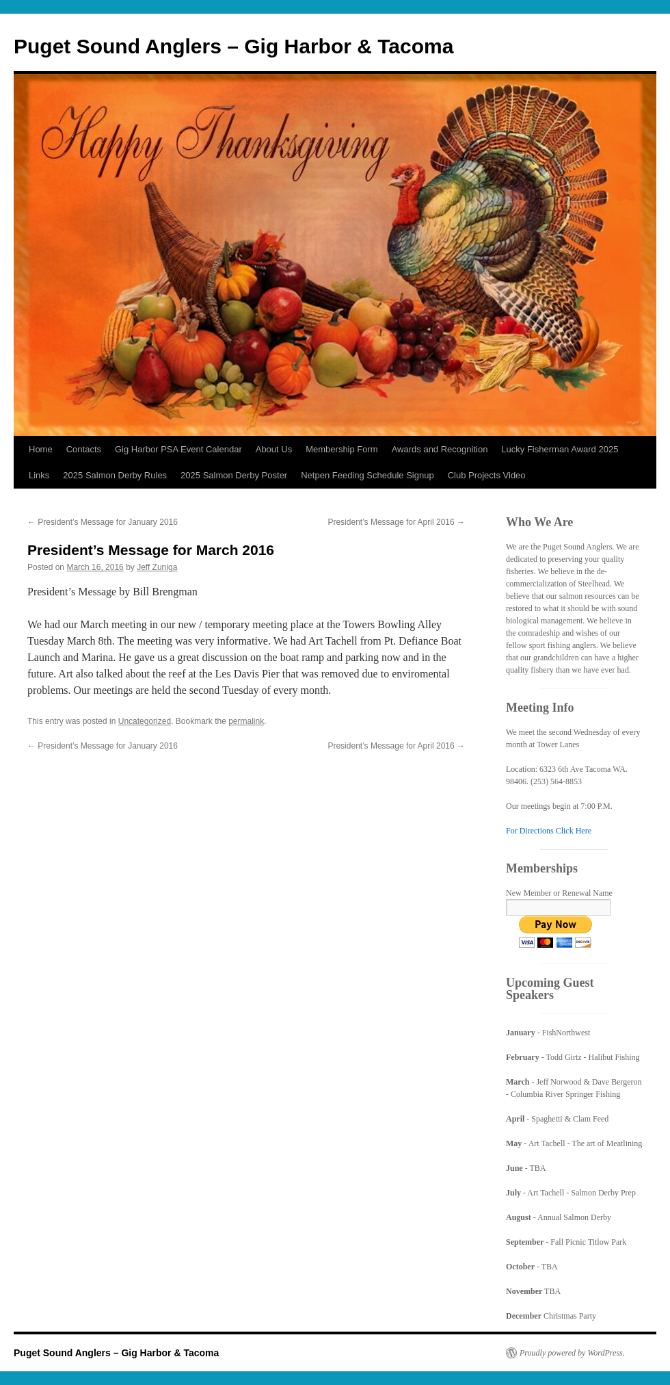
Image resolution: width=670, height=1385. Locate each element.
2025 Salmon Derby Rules (115, 475)
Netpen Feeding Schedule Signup (367, 475)
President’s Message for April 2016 (396, 522)
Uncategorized (144, 721)
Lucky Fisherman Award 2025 (559, 449)
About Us (274, 449)
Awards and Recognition (440, 449)
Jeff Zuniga (157, 567)
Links (39, 475)
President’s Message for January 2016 (102, 522)
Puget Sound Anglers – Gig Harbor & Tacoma (233, 46)
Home (41, 449)
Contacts (83, 449)
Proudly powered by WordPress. (572, 1353)
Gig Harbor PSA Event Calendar (178, 449)
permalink (246, 721)
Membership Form (341, 449)
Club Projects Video (487, 475)
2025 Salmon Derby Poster (233, 475)
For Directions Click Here (548, 831)
